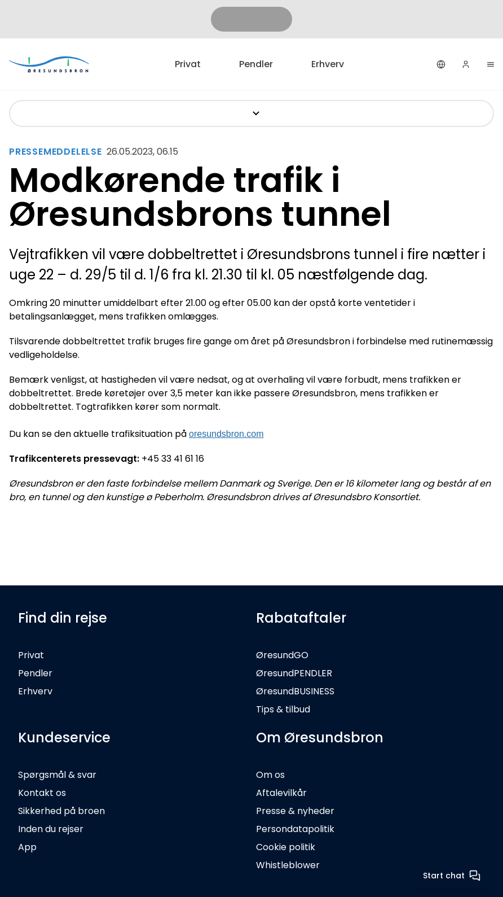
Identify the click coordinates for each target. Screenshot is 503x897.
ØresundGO (282, 655)
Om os (270, 774)
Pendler (256, 64)
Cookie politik (285, 847)
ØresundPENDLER (294, 673)
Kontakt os (42, 792)
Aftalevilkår (281, 792)
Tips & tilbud (283, 709)
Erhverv (327, 64)
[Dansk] (441, 64)
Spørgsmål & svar (57, 774)
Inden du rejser (50, 828)
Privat (188, 64)
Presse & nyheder (295, 810)
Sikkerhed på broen (61, 810)
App (27, 847)
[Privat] (49, 64)
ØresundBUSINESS (295, 691)
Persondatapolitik (295, 828)
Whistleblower (288, 865)
